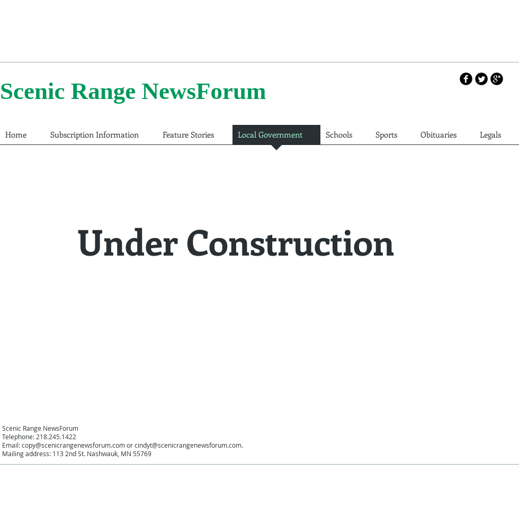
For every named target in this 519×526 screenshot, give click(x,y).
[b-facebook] (466, 78)
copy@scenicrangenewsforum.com (73, 445)
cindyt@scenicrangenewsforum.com (188, 445)
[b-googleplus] (496, 78)
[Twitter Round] (481, 78)
